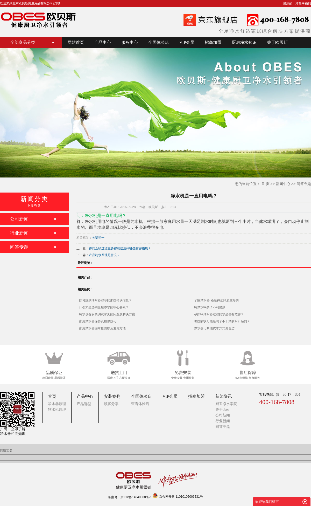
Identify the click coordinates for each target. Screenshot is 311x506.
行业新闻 (19, 233)
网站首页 (75, 42)
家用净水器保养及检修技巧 (97, 321)
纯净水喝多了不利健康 (209, 307)
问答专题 (303, 184)
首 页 (265, 184)
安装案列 (112, 396)
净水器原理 (57, 404)
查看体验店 (140, 404)
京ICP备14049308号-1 (136, 497)
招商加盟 (213, 42)
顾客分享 (111, 404)
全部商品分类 (22, 42)
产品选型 (84, 404)
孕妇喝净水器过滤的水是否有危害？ (219, 314)
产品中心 (102, 42)
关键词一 (98, 238)
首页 (52, 396)
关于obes (222, 410)
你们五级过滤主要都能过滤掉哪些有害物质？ (120, 248)
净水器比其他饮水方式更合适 (214, 328)
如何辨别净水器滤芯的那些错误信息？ (105, 300)
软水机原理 (57, 410)
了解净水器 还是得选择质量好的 (216, 300)
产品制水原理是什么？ (104, 255)
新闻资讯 (223, 396)
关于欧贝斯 (277, 42)
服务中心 (129, 42)
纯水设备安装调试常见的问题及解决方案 (107, 314)
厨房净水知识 (244, 42)
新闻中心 (283, 184)
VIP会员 (186, 42)
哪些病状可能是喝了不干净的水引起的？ (222, 321)
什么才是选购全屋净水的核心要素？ (104, 307)
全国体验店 (158, 42)
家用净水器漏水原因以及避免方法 (102, 328)
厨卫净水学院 (226, 404)
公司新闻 (19, 219)
